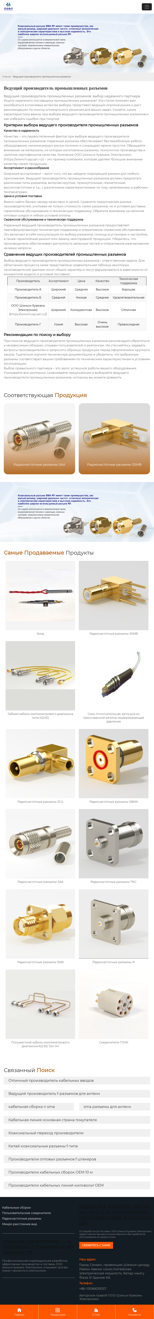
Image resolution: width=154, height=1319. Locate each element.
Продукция (57, 1311)
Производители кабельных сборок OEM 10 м (50, 1172)
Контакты (135, 1311)
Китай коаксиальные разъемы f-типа (43, 1146)
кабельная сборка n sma (31, 1107)
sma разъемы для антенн (107, 1107)
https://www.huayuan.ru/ (24, 159)
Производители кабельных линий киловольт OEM (56, 1185)
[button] (143, 438)
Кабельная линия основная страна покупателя (52, 1120)
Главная (6, 76)
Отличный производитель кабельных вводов (51, 1080)
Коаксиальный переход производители (46, 1133)
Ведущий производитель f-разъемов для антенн (54, 1093)
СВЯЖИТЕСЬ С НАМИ (96, 1245)
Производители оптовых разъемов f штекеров (52, 1159)
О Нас (96, 1311)
